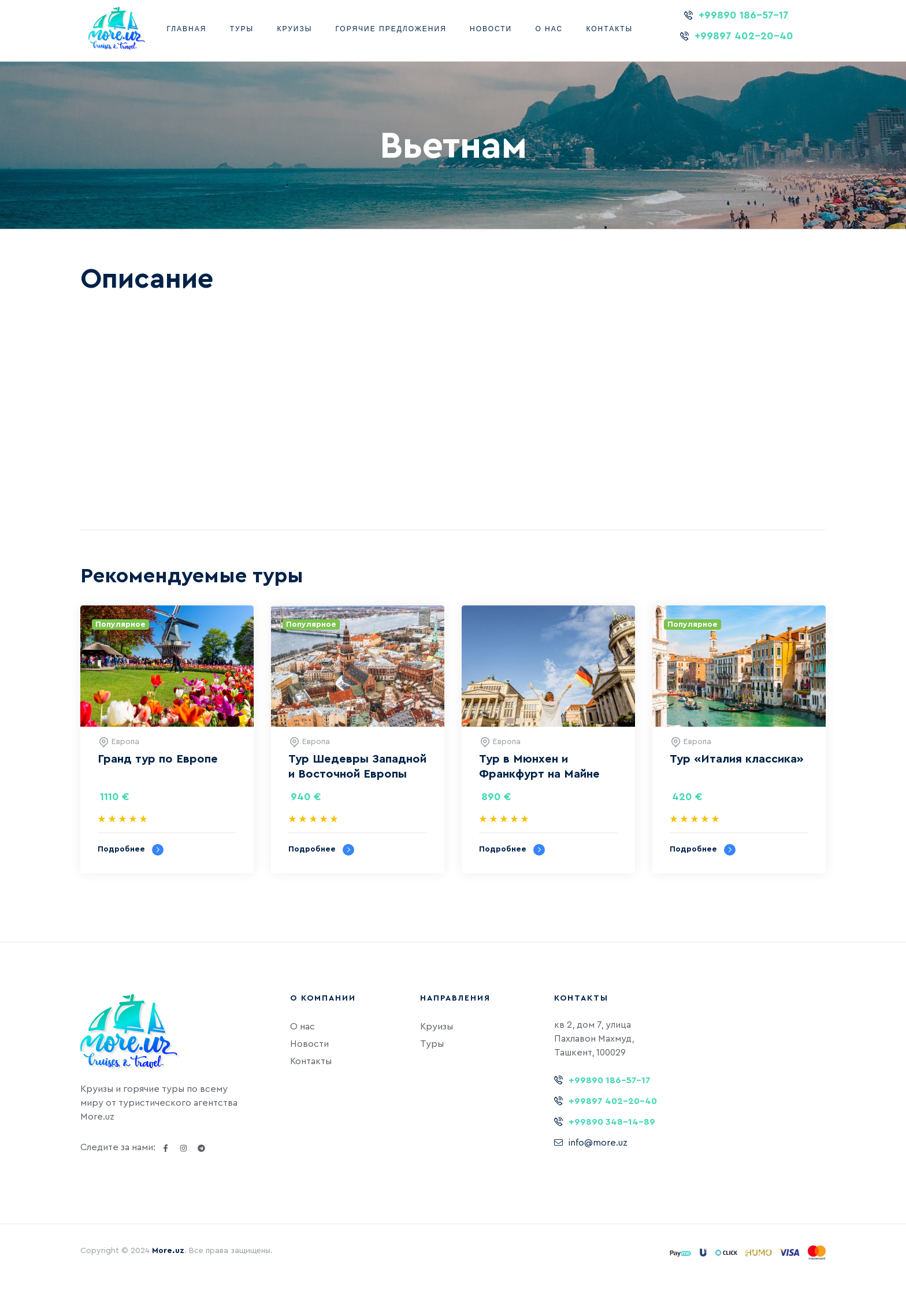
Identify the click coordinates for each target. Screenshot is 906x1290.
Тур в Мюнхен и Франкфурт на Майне (539, 766)
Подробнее (131, 850)
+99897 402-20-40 (744, 36)
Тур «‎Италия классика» (737, 759)
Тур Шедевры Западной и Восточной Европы (357, 766)
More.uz (168, 1251)
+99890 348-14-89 (612, 1122)
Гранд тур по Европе (158, 759)
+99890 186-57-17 (744, 15)
